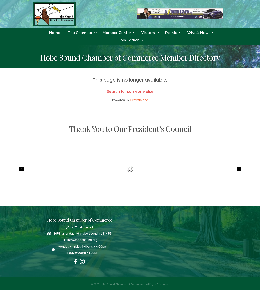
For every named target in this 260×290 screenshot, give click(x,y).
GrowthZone (139, 100)
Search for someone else (130, 91)
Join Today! (129, 40)
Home (54, 33)
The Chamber (80, 33)
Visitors (148, 33)
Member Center (117, 33)
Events (171, 33)
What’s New (198, 33)
